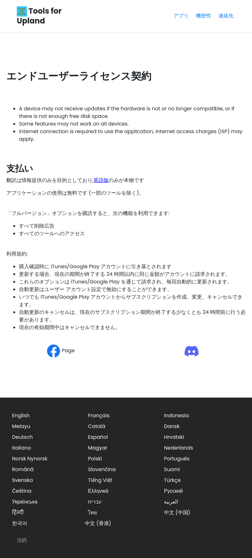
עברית (95, 501)
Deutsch (22, 437)
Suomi (172, 469)
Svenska (22, 480)
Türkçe (172, 480)
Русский (173, 491)
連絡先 (226, 15)
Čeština (21, 491)
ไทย (92, 512)
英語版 (101, 180)
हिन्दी (17, 512)
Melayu (21, 426)
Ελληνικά (98, 491)
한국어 (19, 523)
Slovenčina (102, 469)
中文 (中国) (177, 512)
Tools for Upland (39, 16)
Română (23, 469)
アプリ (181, 15)
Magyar (97, 447)
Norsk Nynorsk (29, 458)
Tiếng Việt (100, 480)
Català (96, 426)
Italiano (21, 447)
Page (61, 350)
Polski (95, 458)
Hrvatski (174, 437)
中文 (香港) (98, 523)
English (21, 415)
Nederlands (178, 447)
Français (99, 415)
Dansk (172, 426)
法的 (22, 540)
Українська (24, 501)
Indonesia (176, 415)
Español (98, 437)
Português (177, 458)
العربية (171, 501)
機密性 (203, 15)
